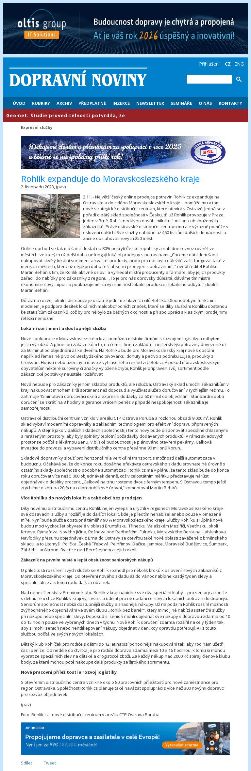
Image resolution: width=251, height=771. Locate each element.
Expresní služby (37, 127)
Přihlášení (209, 64)
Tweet (50, 763)
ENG (239, 64)
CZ (228, 64)
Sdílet (26, 763)
